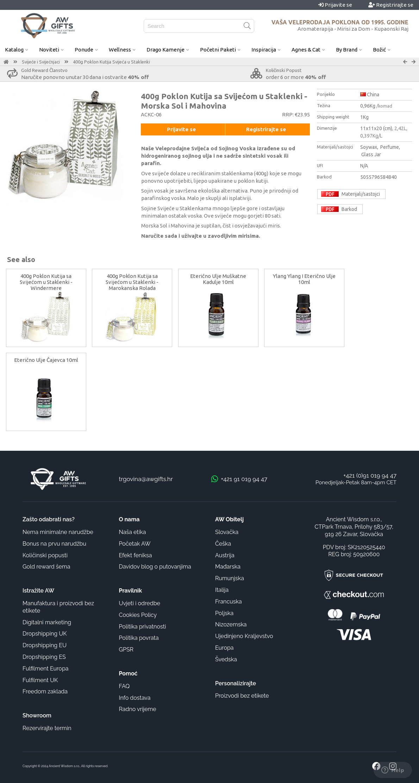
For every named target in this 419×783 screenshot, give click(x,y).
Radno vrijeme (137, 709)
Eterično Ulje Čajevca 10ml (46, 360)
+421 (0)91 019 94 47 (369, 475)
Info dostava (135, 697)
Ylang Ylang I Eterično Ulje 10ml (304, 279)
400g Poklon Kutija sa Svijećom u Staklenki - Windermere (46, 282)
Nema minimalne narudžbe (58, 532)
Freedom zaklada (45, 691)
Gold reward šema (46, 566)
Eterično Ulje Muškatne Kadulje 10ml (218, 279)
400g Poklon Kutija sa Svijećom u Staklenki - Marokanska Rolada (132, 282)
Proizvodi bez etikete (242, 695)
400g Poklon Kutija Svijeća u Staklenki (111, 61)
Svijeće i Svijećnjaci (41, 61)
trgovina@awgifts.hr (146, 478)
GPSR (126, 649)
